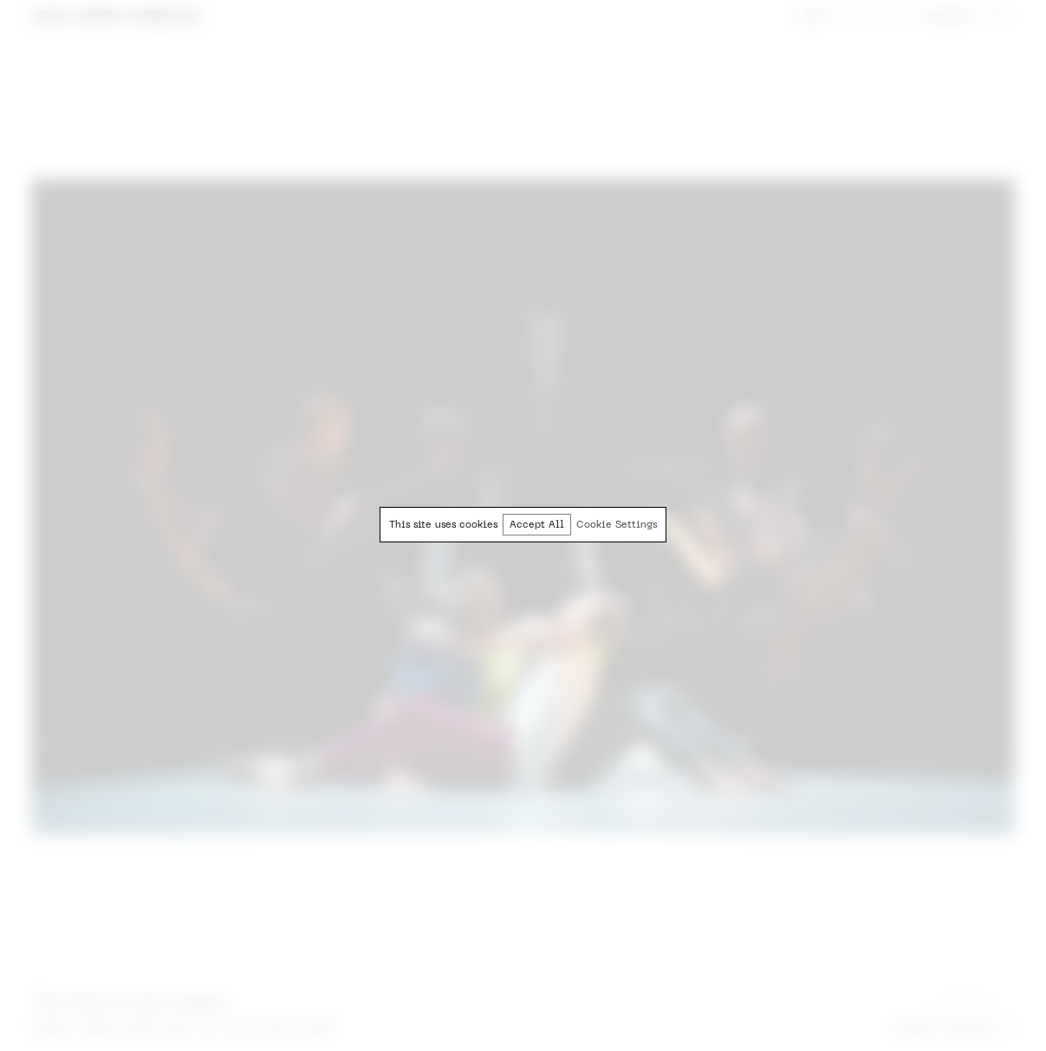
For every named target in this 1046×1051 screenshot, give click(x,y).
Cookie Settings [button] (616, 525)
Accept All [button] (537, 525)
